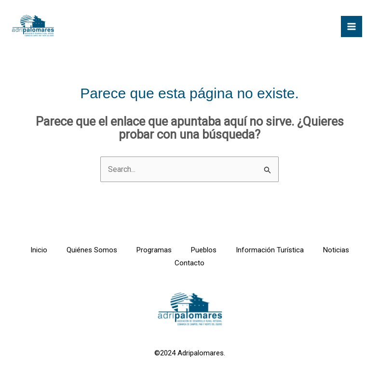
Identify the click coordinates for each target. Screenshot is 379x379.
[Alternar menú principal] (351, 26)
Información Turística (270, 250)
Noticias (336, 250)
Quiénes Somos (92, 250)
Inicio (38, 250)
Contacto (189, 263)
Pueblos (204, 250)
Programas (154, 250)
